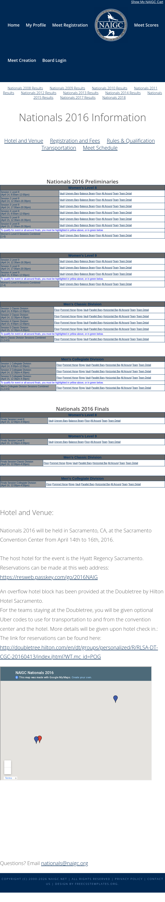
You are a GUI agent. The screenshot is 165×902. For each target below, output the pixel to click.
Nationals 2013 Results (81, 92)
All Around (107, 193)
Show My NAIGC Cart (147, 2)
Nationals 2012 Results (38, 92)
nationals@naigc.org (64, 862)
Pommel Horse (68, 310)
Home (14, 25)
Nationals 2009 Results (67, 88)
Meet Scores (146, 25)
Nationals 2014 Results (123, 92)
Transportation (58, 147)
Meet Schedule (100, 147)
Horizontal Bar (110, 310)
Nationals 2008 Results (25, 88)
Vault (62, 193)
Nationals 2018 (114, 97)
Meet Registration (70, 25)
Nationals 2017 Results (77, 97)
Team (116, 193)
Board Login (54, 60)
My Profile (36, 25)
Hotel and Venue (23, 140)
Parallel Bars (96, 310)
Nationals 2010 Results (109, 88)
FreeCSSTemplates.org (96, 884)
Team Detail (125, 193)
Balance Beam (87, 193)
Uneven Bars (72, 193)
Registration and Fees (75, 140)
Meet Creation (22, 60)
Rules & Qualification (131, 140)
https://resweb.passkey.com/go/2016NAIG (49, 576)
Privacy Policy (129, 879)
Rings (80, 310)
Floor (98, 193)
